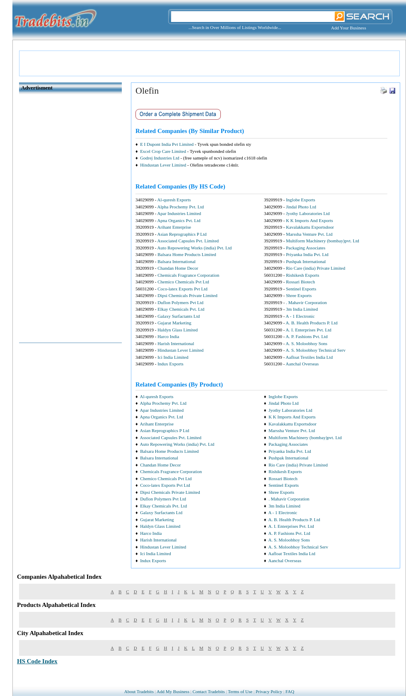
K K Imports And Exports (309, 220)
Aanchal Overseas (302, 363)
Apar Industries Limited (179, 213)
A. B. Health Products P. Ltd (312, 322)
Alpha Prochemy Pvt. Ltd (180, 206)
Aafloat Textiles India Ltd (309, 357)
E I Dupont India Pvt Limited (166, 144)
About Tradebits (139, 691)
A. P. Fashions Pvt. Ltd (307, 336)
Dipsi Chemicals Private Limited (187, 295)
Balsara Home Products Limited (186, 254)
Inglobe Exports (300, 199)
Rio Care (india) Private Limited (315, 268)
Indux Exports (170, 363)
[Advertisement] (209, 63)
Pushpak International (306, 261)
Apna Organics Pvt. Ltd (179, 220)
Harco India (168, 336)
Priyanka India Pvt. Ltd (307, 254)
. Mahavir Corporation (306, 302)
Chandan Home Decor (177, 268)
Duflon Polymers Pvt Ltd (180, 302)
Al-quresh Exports (174, 199)
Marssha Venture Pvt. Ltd (309, 234)
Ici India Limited (172, 357)
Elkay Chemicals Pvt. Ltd (180, 309)
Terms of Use (240, 691)
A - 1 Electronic (300, 316)
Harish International (175, 343)
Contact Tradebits (209, 691)
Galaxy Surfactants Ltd (178, 316)
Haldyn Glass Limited (177, 329)
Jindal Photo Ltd (301, 206)
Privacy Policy (269, 691)
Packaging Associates (305, 247)
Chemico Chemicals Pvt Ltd (183, 281)
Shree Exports (299, 295)
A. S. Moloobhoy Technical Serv (316, 350)
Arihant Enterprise (174, 227)
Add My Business (173, 691)
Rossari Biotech (300, 281)
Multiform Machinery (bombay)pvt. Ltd (322, 240)
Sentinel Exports (301, 288)
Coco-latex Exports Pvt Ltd (182, 288)
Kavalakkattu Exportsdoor (310, 227)
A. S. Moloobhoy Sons (307, 343)
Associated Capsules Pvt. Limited (188, 240)
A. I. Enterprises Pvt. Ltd (308, 329)
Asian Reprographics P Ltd (182, 234)
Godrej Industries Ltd (159, 157)
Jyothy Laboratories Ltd (308, 213)
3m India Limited (302, 309)
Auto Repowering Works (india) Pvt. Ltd (194, 247)
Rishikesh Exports (302, 275)
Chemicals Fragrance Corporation (188, 275)
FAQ (289, 691)
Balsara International (176, 261)
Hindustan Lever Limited (163, 164)
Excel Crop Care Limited (163, 151)
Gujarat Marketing (174, 322)
